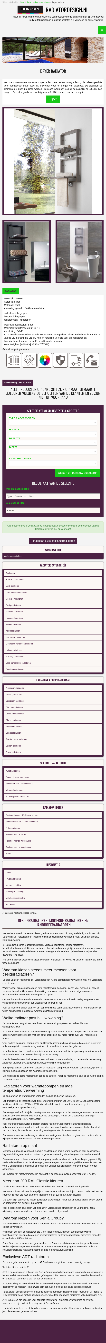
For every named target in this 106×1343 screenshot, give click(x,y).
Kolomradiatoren (13, 631)
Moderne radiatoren (14, 599)
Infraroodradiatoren (14, 790)
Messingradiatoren (14, 694)
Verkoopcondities (13, 885)
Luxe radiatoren (12, 586)
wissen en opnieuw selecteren (77, 472)
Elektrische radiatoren (15, 637)
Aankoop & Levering (14, 892)
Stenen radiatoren (13, 746)
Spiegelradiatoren (13, 733)
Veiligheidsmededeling (15, 898)
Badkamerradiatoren (15, 579)
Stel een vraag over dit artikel (17, 382)
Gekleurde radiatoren (15, 714)
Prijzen (53, 99)
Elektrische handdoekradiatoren (19, 644)
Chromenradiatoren (14, 707)
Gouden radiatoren (14, 726)
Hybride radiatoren (14, 650)
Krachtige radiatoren (14, 656)
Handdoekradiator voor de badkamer (22, 822)
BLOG (8, 854)
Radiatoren (10, 573)
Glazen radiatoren (13, 720)
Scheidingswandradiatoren (17, 796)
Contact (9, 872)
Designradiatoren (13, 605)
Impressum (10, 904)
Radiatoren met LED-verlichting (19, 784)
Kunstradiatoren (13, 771)
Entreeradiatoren (13, 828)
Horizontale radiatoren (15, 618)
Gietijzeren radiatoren (15, 701)
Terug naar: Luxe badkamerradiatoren (53, 540)
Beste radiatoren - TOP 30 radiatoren (22, 815)
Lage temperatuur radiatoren (18, 663)
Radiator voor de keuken (16, 834)
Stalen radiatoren (13, 752)
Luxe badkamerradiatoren (38, 2)
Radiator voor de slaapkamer (18, 847)
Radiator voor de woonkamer (18, 841)
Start (22, 2)
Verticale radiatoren (14, 612)
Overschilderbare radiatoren (18, 777)
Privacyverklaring (13, 879)
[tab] (10, 291)
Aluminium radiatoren (15, 688)
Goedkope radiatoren (15, 669)
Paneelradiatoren (13, 624)
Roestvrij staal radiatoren (17, 739)
